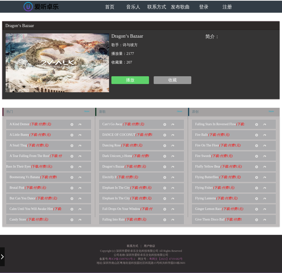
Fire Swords (215, 156)
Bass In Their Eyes (29, 166)
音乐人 (133, 6)
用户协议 (149, 246)
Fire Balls (213, 134)
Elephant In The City (128, 187)
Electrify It (121, 177)
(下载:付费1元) (40, 124)
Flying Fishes (216, 187)
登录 (203, 6)
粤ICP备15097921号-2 (122, 259)
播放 (130, 80)
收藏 (172, 80)
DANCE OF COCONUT (127, 136)
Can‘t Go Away (124, 124)
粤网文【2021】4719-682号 (166, 259)
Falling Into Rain (125, 219)
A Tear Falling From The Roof (36, 157)
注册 (227, 6)
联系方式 (156, 6)
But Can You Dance (35, 198)
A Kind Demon (32, 124)
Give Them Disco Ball (218, 221)
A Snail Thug (30, 145)
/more (87, 111)
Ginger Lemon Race (220, 209)
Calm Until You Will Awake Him (36, 210)
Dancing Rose (123, 145)
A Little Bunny (32, 134)
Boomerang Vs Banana (33, 178)
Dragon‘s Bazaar (125, 166)
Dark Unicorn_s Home (125, 157)
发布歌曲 (180, 6)
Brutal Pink (29, 187)
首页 (109, 6)
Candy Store (30, 219)
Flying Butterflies (219, 177)
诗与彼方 (130, 45)
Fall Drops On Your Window (127, 210)
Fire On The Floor (219, 145)
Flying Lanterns (217, 198)
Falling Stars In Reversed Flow (220, 125)
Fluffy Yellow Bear (220, 166)
